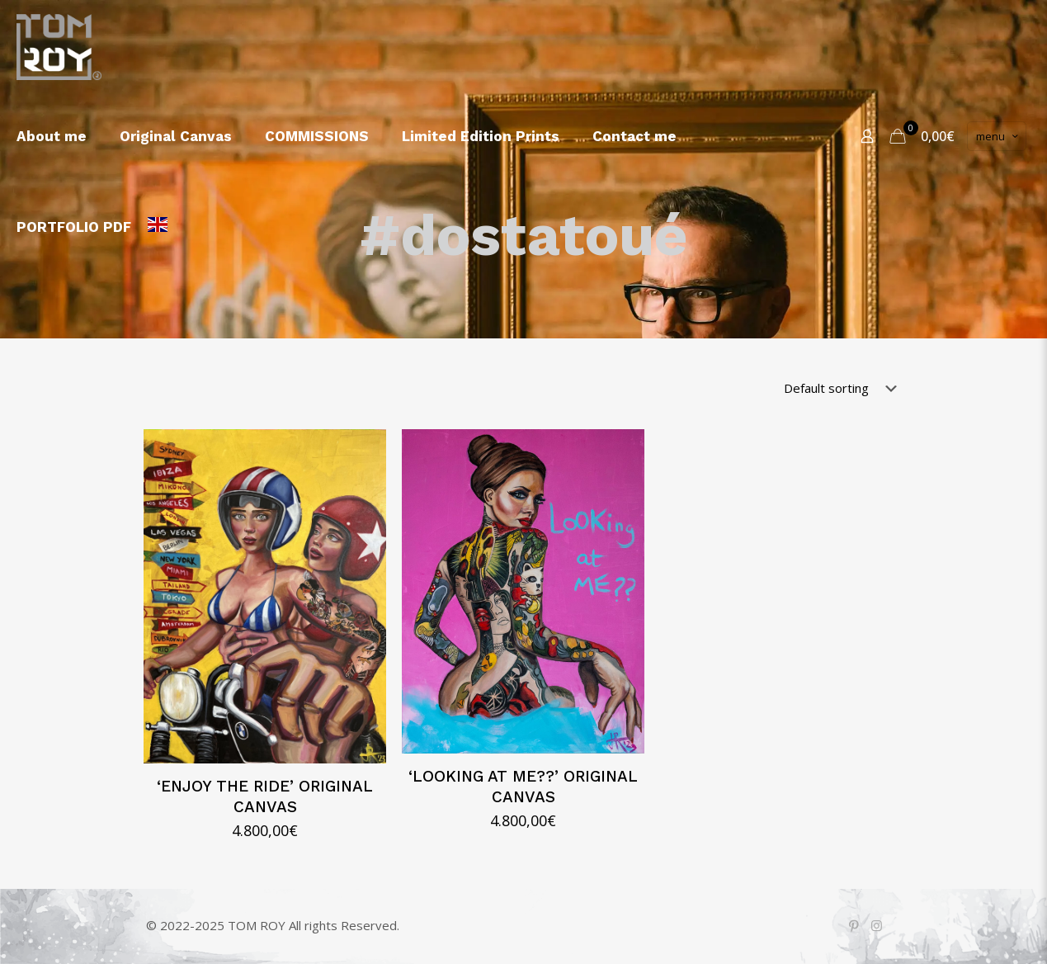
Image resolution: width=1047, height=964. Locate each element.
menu (998, 136)
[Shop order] (843, 388)
